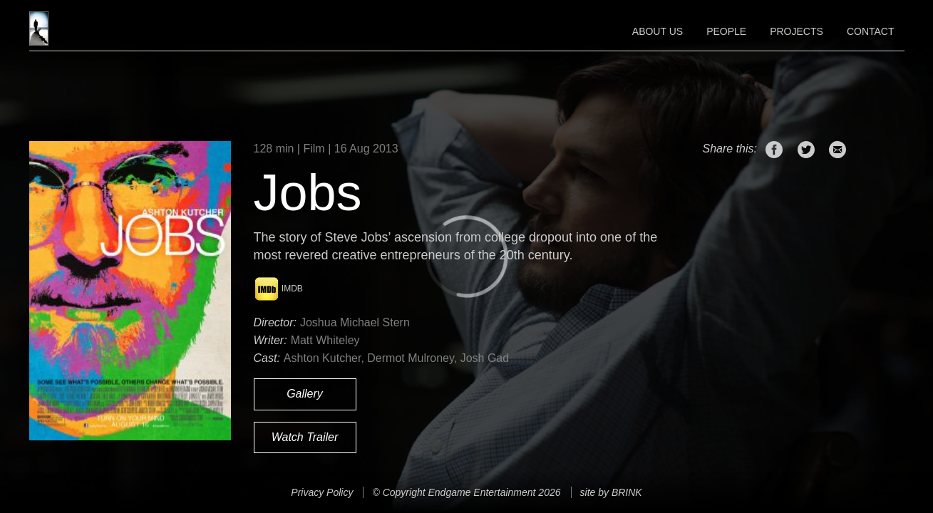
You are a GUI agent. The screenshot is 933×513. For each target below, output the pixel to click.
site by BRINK (611, 492)
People (726, 31)
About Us (657, 31)
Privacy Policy (322, 492)
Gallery (305, 394)
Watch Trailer (305, 437)
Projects (796, 31)
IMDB (278, 289)
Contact (871, 31)
